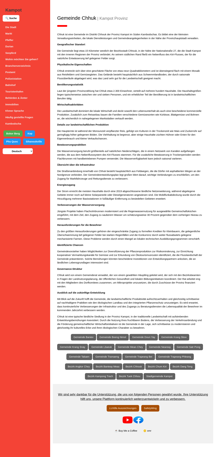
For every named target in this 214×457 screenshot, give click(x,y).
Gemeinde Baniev (85, 340)
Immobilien (12, 104)
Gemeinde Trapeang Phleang (132, 370)
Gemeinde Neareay (176, 350)
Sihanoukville (34, 141)
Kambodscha (13, 123)
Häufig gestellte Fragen (19, 117)
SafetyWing (152, 421)
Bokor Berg (13, 133)
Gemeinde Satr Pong (87, 360)
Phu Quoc (12, 141)
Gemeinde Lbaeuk (118, 350)
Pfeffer (9, 40)
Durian (9, 46)
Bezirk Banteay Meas (110, 380)
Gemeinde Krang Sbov (176, 340)
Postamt (10, 72)
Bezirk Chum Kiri (159, 380)
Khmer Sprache (14, 110)
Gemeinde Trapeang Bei (174, 360)
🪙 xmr (149, 444)
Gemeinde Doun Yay (145, 340)
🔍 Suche (11, 18)
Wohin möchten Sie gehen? (21, 59)
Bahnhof (10, 85)
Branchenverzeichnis (18, 65)
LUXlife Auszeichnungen (125, 421)
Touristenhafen (14, 91)
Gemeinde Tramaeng (143, 360)
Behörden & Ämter (16, 97)
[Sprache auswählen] (18, 151)
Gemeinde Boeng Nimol (114, 340)
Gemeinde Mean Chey (147, 350)
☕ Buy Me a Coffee (128, 444)
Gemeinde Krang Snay (89, 350)
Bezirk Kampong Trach (102, 389)
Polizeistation (13, 78)
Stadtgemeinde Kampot (161, 389)
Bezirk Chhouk (136, 380)
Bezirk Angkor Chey (81, 380)
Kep (30, 133)
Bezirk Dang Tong (184, 380)
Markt (8, 33)
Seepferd (10, 52)
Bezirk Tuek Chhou (131, 389)
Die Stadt (10, 27)
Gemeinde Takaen (115, 360)
